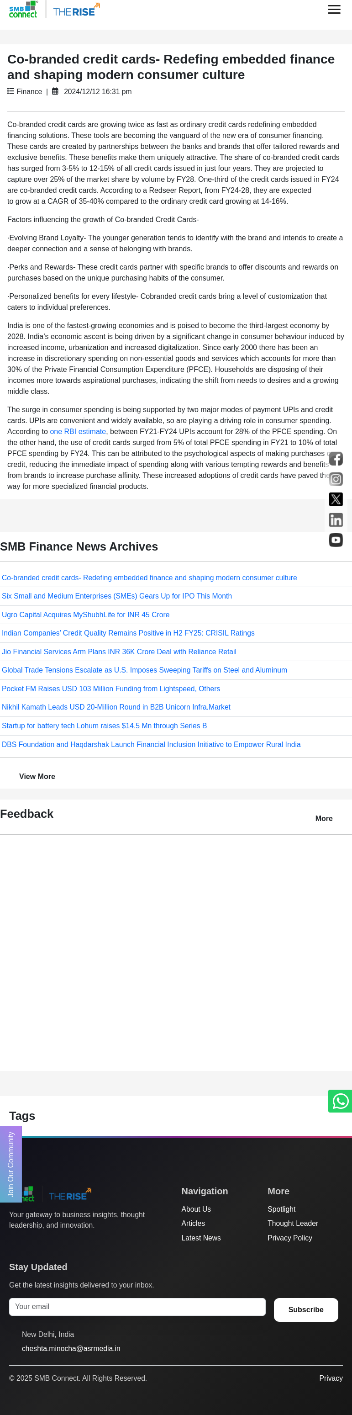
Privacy (331, 1378)
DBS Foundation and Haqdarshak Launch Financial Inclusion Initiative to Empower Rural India (151, 744)
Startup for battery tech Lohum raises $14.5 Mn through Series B (104, 726)
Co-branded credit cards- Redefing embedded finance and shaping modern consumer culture (149, 578)
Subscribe (306, 1310)
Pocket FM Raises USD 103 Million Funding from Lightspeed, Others (111, 689)
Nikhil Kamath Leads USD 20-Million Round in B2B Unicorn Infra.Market (116, 707)
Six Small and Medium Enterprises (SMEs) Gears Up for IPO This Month (117, 596)
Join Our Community (11, 1164)
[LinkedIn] (66, 1243)
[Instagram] (49, 1243)
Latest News (201, 1238)
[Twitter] (14, 1243)
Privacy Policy (290, 1238)
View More (37, 776)
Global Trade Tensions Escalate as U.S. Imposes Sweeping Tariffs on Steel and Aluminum (144, 670)
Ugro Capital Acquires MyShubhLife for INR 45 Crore (85, 615)
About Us (196, 1209)
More (324, 818)
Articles (193, 1223)
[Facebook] (31, 1243)
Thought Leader (293, 1223)
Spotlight (281, 1209)
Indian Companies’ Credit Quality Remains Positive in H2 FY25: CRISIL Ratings (128, 633)
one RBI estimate (78, 431)
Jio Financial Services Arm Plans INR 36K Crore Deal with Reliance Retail (119, 652)
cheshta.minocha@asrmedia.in (71, 1348)
